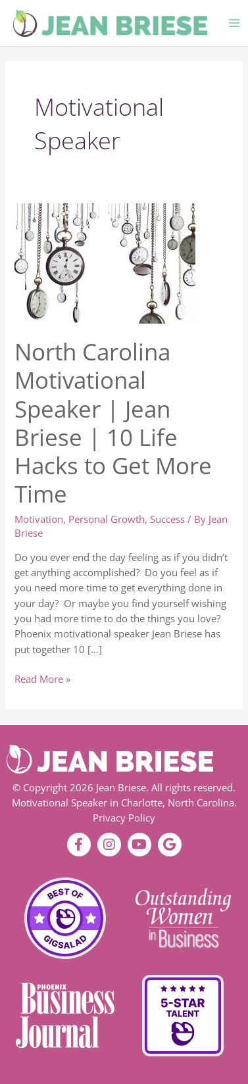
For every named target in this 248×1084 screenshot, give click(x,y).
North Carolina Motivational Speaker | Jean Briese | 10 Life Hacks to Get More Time (113, 422)
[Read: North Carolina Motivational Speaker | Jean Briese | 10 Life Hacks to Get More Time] (104, 261)
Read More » (42, 678)
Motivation (38, 519)
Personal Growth (106, 519)
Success (167, 519)
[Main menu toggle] (234, 23)
